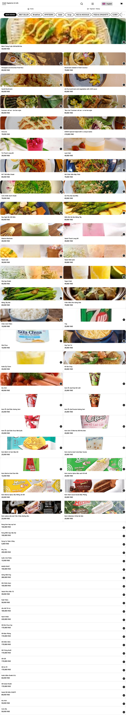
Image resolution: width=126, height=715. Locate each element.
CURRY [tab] (115, 15)
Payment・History (93, 9)
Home (30, 9)
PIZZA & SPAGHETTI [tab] (100, 15)
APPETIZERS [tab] (48, 15)
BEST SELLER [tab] (24, 15)
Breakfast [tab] (36, 15)
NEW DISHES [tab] (10, 15)
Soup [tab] (69, 15)
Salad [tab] (60, 15)
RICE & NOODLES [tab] (82, 15)
